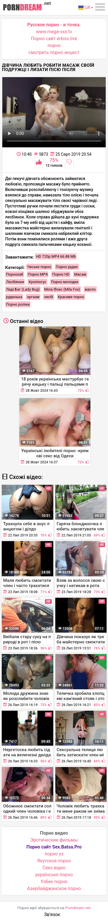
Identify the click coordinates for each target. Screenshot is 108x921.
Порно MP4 (38, 274)
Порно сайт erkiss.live (54, 38)
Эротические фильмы (54, 840)
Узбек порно (54, 881)
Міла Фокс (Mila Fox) (62, 289)
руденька (14, 297)
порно (54, 45)
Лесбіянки (15, 282)
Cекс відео (53, 867)
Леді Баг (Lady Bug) (23, 289)
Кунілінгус (37, 282)
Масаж (80, 274)
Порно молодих (64, 282)
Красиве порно (71, 297)
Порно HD (60, 274)
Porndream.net (78, 908)
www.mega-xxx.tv (54, 31)
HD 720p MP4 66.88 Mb (56, 256)
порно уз (54, 854)
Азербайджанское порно (54, 888)
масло (90, 289)
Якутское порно (54, 861)
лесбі (48, 297)
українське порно (54, 874)
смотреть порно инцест (54, 52)
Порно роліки (18, 304)
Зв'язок (52, 914)
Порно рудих (67, 267)
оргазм (33, 297)
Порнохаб (14, 274)
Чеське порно (39, 267)
